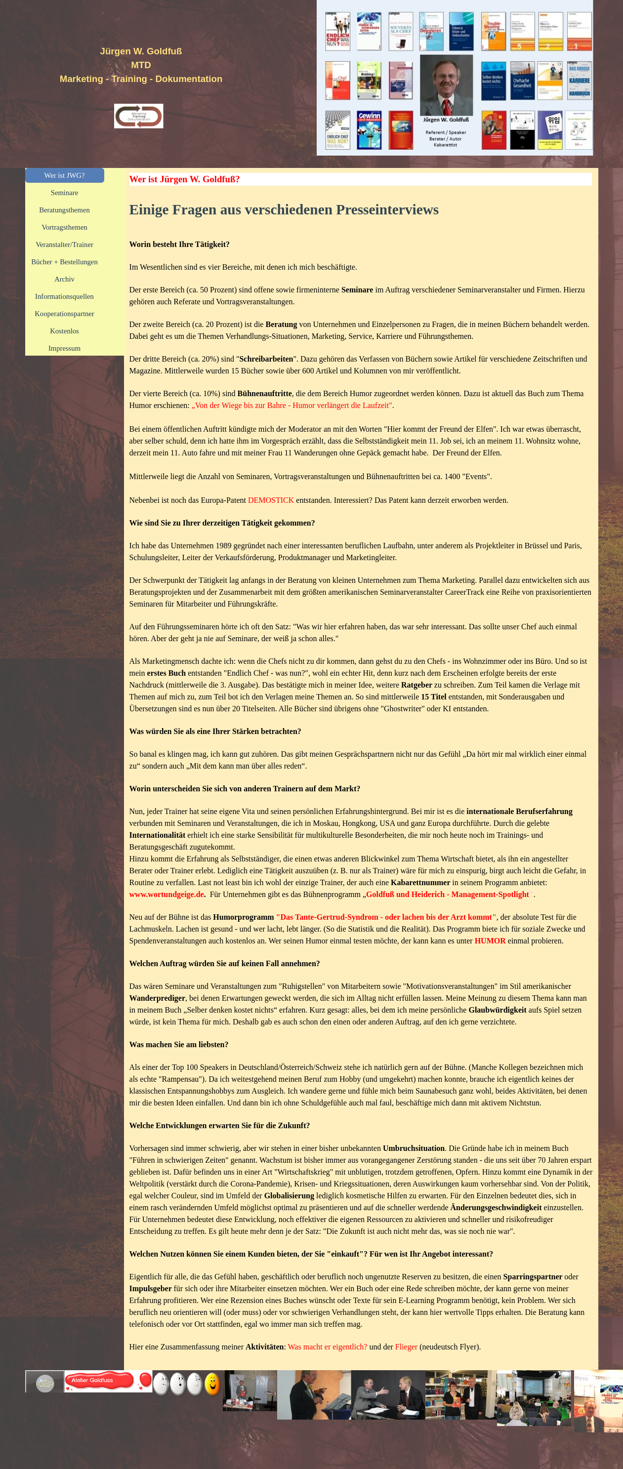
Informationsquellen (64, 296)
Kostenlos (64, 331)
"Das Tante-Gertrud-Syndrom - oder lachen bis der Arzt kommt (384, 917)
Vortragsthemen (64, 227)
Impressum (64, 348)
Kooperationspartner (64, 314)
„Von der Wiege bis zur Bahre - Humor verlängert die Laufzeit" (292, 405)
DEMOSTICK (272, 500)
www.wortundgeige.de (166, 894)
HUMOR (490, 941)
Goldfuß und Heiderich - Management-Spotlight (447, 894)
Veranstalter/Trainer (64, 244)
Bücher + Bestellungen (64, 262)
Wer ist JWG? (64, 175)
